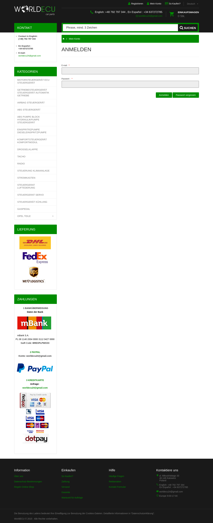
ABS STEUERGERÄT (29, 109)
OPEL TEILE (24, 216)
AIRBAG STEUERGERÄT (31, 102)
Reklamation (115, 481)
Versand (66, 487)
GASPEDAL (23, 209)
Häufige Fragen (116, 476)
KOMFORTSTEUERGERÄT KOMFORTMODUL (32, 141)
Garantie (66, 492)
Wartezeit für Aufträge (72, 497)
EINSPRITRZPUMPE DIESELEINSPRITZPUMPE (32, 131)
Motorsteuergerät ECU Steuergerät (33, 81)
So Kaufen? (172, 4)
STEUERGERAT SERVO (30, 194)
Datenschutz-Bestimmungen (28, 481)
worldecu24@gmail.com (149, 16)
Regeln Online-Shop (24, 487)
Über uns (18, 476)
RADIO (21, 163)
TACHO (21, 156)
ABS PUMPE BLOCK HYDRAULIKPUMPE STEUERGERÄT (28, 119)
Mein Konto (154, 4)
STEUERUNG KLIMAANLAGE (33, 170)
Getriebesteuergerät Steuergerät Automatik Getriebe (33, 92)
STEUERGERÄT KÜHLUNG (32, 201)
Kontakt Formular (117, 487)
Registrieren (135, 4)
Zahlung (66, 481)
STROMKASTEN (26, 177)
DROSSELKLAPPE (27, 149)
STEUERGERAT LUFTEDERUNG (26, 186)
